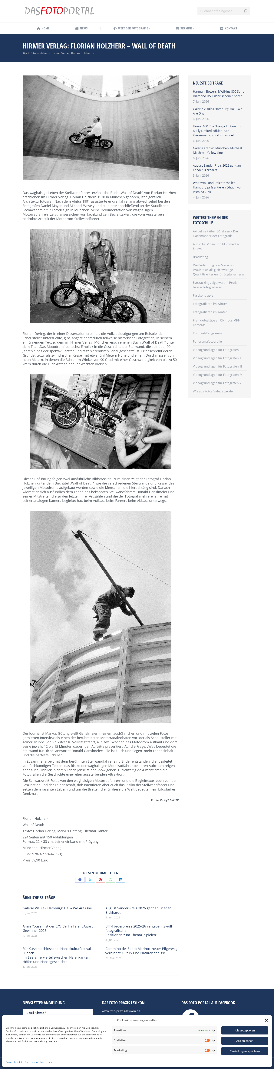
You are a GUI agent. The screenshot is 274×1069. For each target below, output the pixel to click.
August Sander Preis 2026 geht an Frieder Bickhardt (138, 910)
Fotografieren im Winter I (211, 304)
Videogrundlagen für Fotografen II (217, 358)
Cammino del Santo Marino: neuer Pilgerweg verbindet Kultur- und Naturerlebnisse (141, 951)
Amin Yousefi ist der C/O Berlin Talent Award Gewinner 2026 (58, 928)
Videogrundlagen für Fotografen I (216, 350)
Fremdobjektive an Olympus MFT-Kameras (216, 322)
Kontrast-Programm (207, 333)
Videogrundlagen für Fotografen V (217, 383)
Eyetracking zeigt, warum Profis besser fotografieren (215, 285)
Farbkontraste (203, 295)
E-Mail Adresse (36, 1012)
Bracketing (200, 257)
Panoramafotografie (207, 341)
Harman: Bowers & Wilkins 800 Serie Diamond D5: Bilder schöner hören (218, 93)
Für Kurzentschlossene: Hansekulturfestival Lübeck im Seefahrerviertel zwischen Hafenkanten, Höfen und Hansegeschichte (57, 955)
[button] (266, 1020)
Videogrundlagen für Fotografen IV (217, 375)
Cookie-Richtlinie (14, 1062)
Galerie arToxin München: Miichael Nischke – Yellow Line (217, 150)
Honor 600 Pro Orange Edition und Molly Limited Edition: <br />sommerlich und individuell (217, 130)
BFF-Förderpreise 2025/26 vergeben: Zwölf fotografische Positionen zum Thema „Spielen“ (138, 930)
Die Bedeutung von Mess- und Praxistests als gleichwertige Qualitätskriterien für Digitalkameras (219, 269)
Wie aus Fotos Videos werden (214, 391)
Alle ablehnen (244, 1040)
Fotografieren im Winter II (211, 312)
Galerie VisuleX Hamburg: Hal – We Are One (57, 908)
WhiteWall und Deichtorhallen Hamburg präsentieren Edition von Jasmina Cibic (218, 187)
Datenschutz (31, 1062)
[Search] (223, 11)
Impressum (46, 1062)
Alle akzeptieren (245, 1030)
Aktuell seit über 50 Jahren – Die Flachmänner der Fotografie (215, 233)
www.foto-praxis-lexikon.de (121, 1011)
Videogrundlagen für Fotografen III (217, 366)
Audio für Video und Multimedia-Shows (216, 246)
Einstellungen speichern (245, 1051)
